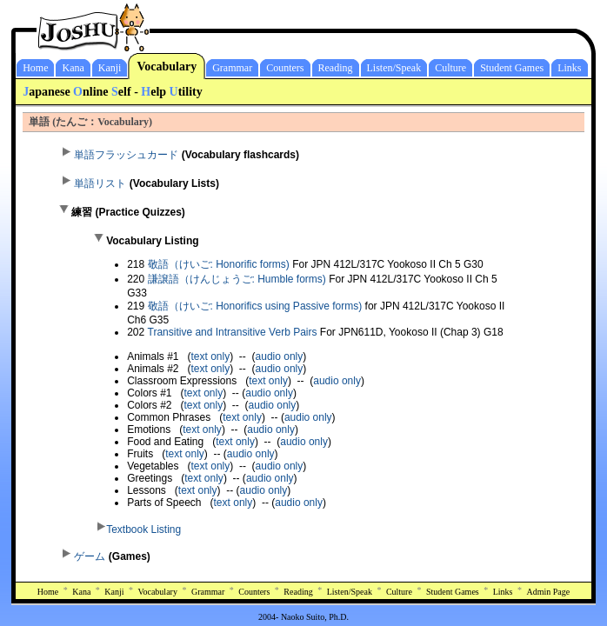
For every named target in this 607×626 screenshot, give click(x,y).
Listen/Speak (394, 68)
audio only (280, 356)
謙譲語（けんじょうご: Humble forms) (239, 279)
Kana (72, 68)
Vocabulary (167, 66)
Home (35, 68)
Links (569, 68)
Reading (335, 68)
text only (210, 356)
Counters (285, 68)
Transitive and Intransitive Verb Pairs (232, 332)
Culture (450, 68)
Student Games (512, 68)
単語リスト (100, 183)
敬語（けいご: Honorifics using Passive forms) (255, 306)
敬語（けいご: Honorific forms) (220, 264)
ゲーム (89, 556)
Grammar (232, 68)
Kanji (110, 68)
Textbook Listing (143, 529)
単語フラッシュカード (126, 155)
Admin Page (548, 591)
